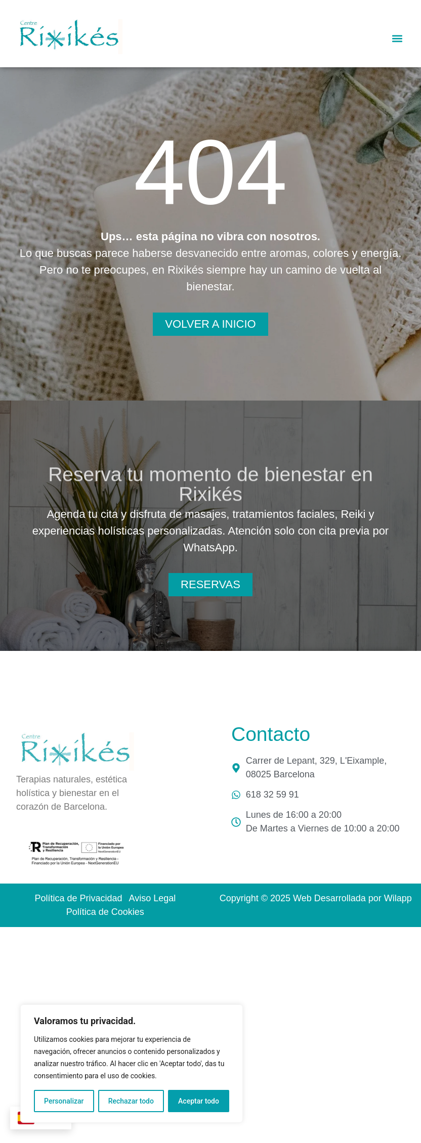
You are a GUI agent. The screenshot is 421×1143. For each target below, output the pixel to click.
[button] (397, 38)
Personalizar (63, 1101)
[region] (131, 1063)
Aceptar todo (198, 1101)
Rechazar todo (131, 1101)
